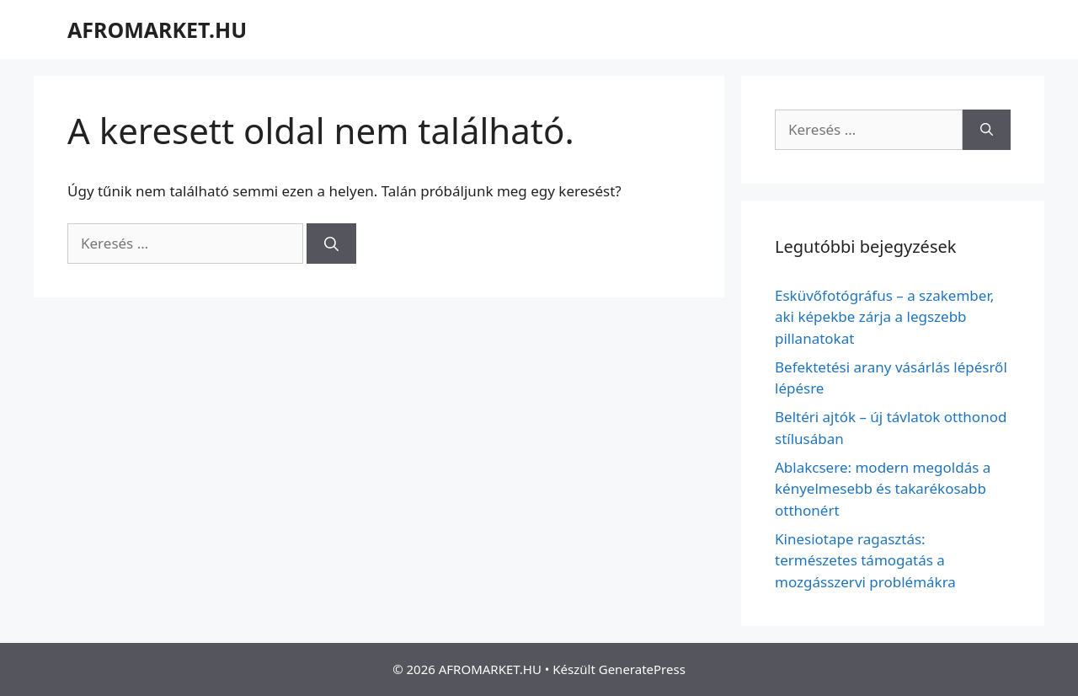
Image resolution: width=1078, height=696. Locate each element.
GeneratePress (642, 669)
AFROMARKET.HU (157, 29)
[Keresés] (331, 243)
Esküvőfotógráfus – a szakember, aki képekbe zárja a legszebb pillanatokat (884, 317)
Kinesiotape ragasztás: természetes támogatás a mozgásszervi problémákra (865, 560)
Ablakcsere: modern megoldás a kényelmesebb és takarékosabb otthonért (882, 489)
